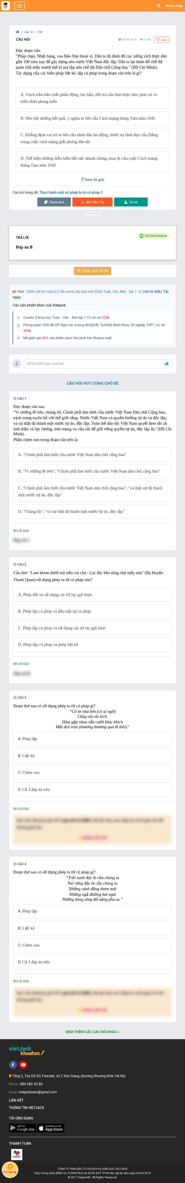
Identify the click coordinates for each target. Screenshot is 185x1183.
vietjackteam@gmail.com (37, 1092)
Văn (40, 32)
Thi (92, 202)
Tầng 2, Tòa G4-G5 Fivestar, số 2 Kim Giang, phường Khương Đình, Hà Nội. (69, 1076)
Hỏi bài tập (10, 1169)
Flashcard (54, 202)
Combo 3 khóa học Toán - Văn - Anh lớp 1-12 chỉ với (66, 318)
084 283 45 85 (31, 1084)
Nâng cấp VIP (92, 837)
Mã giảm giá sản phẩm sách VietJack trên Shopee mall (67, 338)
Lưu (161, 40)
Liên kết (17, 1100)
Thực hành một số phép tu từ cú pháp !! (71, 192)
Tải (131, 202)
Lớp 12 (29, 32)
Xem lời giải (92, 180)
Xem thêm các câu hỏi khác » (93, 1032)
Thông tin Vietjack (27, 1108)
